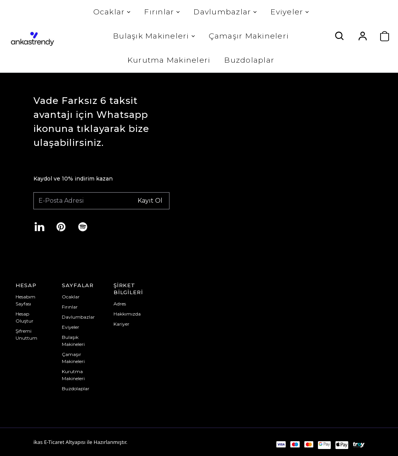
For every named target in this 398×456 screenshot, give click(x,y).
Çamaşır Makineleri (248, 36)
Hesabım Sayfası (25, 300)
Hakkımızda (127, 314)
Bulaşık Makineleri (153, 36)
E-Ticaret (54, 441)
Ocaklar (111, 11)
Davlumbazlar (224, 11)
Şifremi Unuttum (26, 334)
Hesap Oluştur (24, 317)
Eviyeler (289, 11)
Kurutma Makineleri (168, 60)
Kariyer (121, 324)
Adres (119, 304)
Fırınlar (161, 11)
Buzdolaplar (249, 60)
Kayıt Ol (150, 200)
